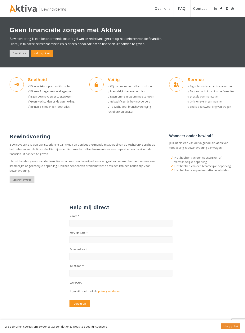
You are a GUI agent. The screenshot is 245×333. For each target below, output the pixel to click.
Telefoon (76, 266)
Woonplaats (78, 232)
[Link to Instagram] (227, 8)
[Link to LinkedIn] (215, 8)
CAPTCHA (75, 282)
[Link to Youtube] (232, 8)
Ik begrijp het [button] (230, 326)
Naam (74, 216)
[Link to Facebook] (221, 8)
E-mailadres (78, 249)
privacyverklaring (109, 291)
